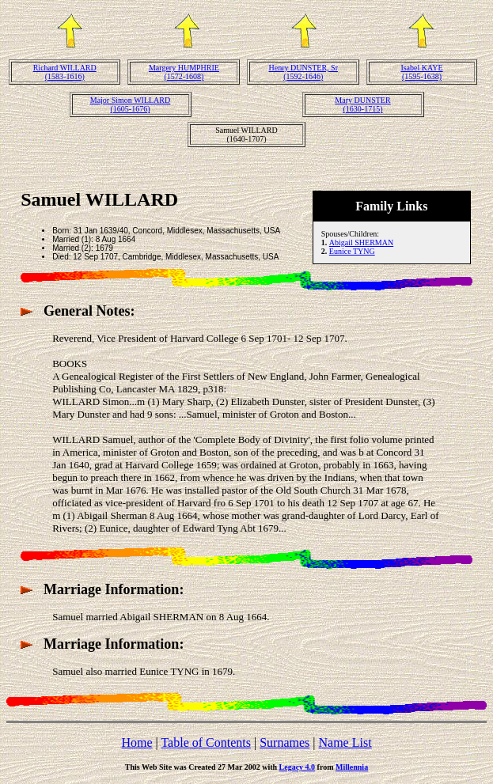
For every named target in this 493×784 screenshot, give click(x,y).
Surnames (284, 742)
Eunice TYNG (352, 251)
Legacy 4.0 (297, 767)
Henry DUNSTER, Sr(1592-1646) (303, 72)
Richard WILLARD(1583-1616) (65, 72)
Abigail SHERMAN (361, 242)
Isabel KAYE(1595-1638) (421, 72)
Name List (344, 742)
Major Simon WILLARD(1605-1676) (130, 104)
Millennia (352, 767)
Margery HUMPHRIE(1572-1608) (184, 72)
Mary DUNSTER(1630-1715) (362, 104)
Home (136, 742)
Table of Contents (206, 742)
